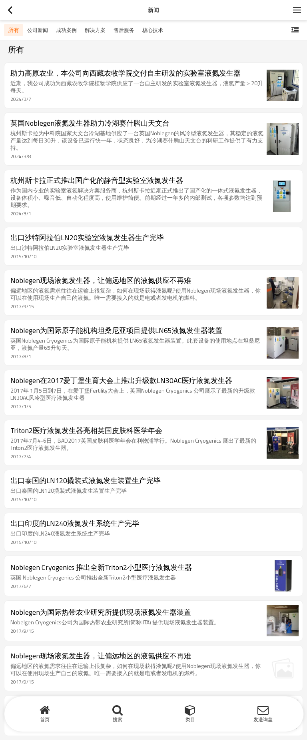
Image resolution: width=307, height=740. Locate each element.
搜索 (117, 719)
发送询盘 (263, 719)
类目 (190, 719)
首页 (45, 719)
